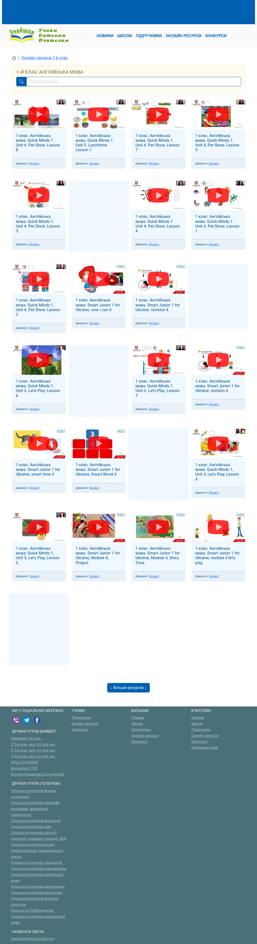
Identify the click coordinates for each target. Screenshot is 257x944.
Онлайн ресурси (85, 724)
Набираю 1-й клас (26, 738)
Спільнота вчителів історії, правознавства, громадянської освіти (37, 851)
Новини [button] (105, 35)
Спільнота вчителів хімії (31, 827)
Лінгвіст (34, 163)
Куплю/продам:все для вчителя (38, 774)
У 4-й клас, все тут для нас (33, 756)
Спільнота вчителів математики (38, 887)
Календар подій (204, 748)
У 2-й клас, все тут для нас (33, 744)
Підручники (81, 718)
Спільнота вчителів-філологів (36, 821)
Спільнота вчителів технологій (36, 863)
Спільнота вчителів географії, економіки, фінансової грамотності (35, 809)
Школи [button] (124, 35)
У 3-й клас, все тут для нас (33, 750)
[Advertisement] (102, 11)
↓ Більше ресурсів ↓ (128, 687)
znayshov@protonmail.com (32, 939)
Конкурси (80, 730)
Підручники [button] (149, 35)
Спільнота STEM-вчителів (32, 911)
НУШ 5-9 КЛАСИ (24, 762)
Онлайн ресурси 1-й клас (44, 57)
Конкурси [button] (216, 35)
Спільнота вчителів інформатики (38, 869)
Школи (137, 724)
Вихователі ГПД (24, 768)
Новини (138, 718)
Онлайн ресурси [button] (183, 35)
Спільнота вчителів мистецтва (36, 893)
